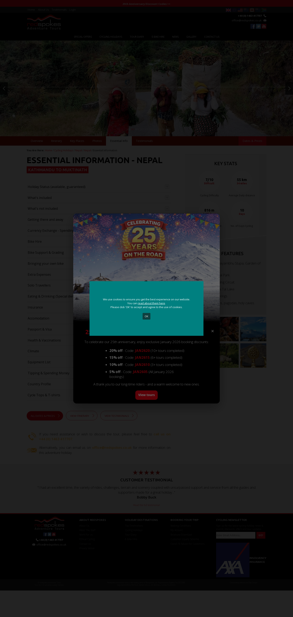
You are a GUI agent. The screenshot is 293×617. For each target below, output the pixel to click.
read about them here (151, 303)
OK (146, 316)
